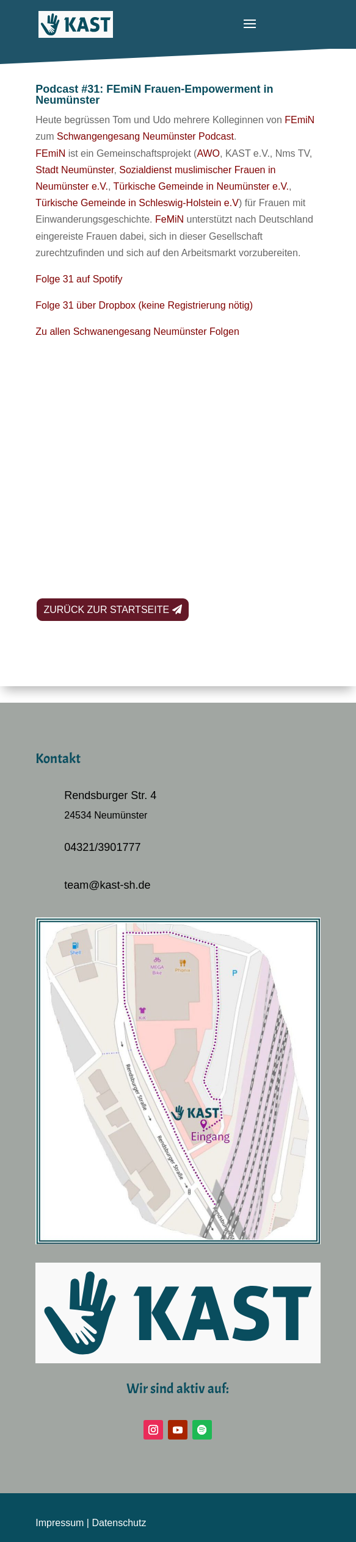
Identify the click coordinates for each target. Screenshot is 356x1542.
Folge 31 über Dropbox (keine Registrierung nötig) (144, 305)
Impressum (59, 1523)
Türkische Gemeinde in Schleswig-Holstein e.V (137, 203)
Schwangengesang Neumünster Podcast (145, 136)
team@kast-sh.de (107, 885)
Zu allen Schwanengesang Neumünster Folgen (137, 331)
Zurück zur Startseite (106, 609)
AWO (208, 153)
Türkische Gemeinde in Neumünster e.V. (201, 186)
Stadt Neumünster (74, 170)
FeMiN (169, 219)
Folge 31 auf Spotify (78, 279)
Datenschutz (119, 1523)
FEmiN (299, 120)
